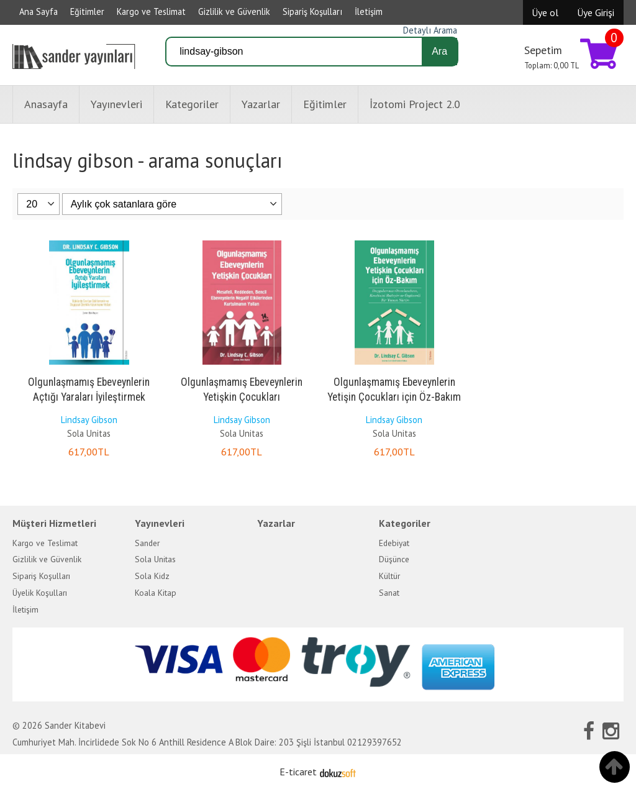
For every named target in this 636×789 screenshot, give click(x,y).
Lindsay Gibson (89, 420)
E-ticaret (298, 771)
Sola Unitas (89, 433)
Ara (439, 51)
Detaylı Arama (430, 30)
